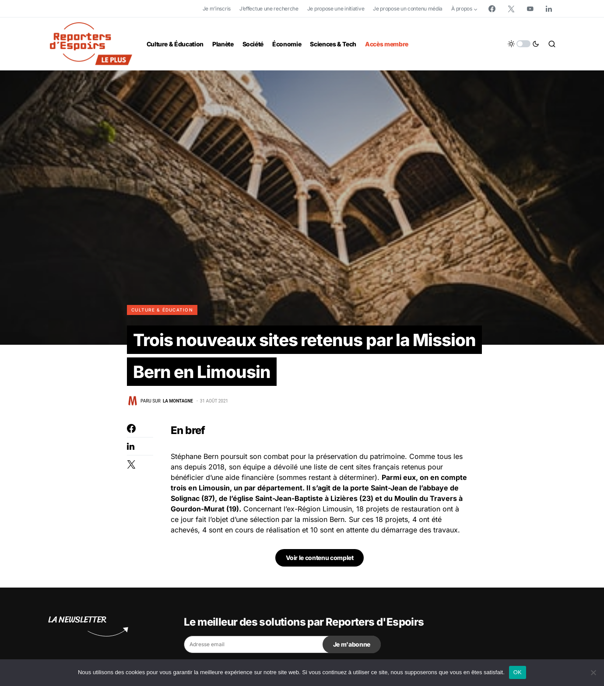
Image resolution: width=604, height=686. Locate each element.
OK (517, 672)
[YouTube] (530, 9)
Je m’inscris (217, 8)
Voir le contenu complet (320, 560)
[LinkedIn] (549, 9)
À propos (461, 8)
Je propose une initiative (336, 8)
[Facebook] (492, 9)
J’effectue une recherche (268, 8)
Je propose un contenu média (407, 8)
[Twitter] (511, 9)
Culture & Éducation (162, 309)
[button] (523, 44)
